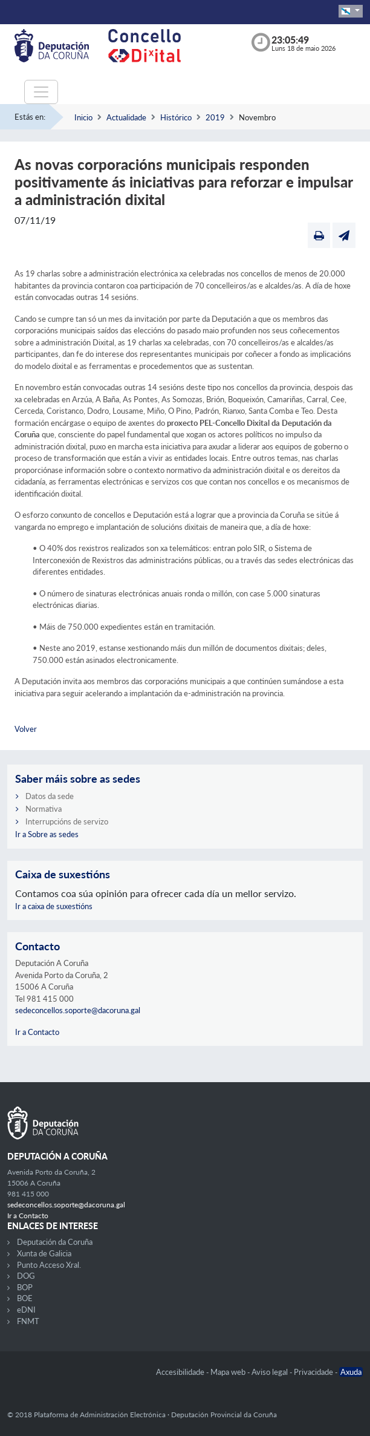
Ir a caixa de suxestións (53, 906)
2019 (215, 117)
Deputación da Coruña (54, 1242)
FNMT (28, 1321)
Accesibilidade (181, 1372)
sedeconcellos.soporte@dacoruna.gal (77, 1010)
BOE (25, 1298)
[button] (351, 11)
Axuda (351, 1372)
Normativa (43, 809)
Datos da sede (49, 796)
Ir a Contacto (37, 1032)
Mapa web (228, 1372)
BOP (25, 1287)
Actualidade (126, 117)
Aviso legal (271, 1372)
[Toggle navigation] (41, 92)
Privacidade (314, 1372)
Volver (26, 729)
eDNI (26, 1309)
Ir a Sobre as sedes (47, 834)
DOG (26, 1276)
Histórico (176, 117)
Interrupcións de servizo (66, 821)
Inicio (83, 117)
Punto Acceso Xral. (49, 1265)
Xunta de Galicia (44, 1253)
